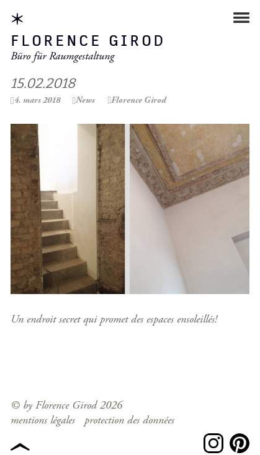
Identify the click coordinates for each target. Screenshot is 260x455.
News (85, 100)
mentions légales (43, 420)
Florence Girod (88, 41)
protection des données (129, 420)
